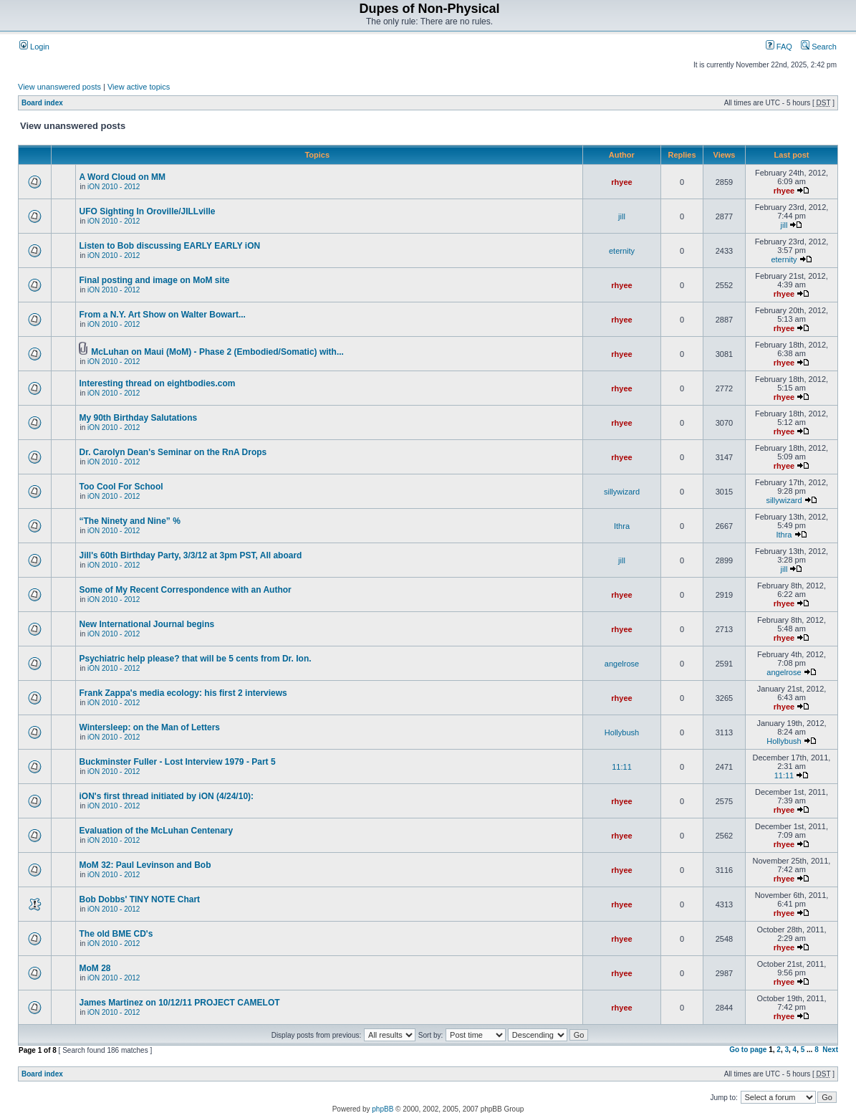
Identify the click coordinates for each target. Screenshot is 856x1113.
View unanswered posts (59, 86)
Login (34, 46)
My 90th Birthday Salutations (138, 418)
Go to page (747, 1050)
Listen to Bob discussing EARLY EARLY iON (169, 246)
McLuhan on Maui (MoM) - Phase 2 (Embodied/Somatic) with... (217, 352)
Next (830, 1050)
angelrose (622, 663)
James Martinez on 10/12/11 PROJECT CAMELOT (179, 1003)
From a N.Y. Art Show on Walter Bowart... (162, 315)
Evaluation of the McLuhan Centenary (156, 831)
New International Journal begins (146, 624)
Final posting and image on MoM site (154, 280)
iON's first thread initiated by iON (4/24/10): (166, 796)
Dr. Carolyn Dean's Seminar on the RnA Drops (172, 452)
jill (621, 216)
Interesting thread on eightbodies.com (157, 383)
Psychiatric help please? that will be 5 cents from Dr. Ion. (195, 659)
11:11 (622, 767)
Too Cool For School (121, 487)
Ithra (622, 526)
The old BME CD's (116, 934)
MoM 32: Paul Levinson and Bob (145, 865)
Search (819, 46)
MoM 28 (94, 968)
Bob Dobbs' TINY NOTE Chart (139, 899)
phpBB (382, 1109)
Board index (42, 103)
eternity (622, 251)
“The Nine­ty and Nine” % (129, 521)
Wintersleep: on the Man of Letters (149, 727)
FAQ (779, 46)
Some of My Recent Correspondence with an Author (185, 590)
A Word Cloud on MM (122, 177)
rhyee (621, 182)
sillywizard (622, 491)
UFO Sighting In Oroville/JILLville (147, 211)
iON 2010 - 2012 (113, 187)
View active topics (138, 86)
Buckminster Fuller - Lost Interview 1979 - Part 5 (177, 762)
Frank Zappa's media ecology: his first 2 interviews (183, 693)
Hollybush (622, 732)
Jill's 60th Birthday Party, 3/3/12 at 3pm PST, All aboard (190, 555)
